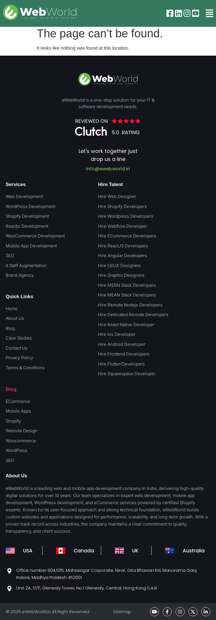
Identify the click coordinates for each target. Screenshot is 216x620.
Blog (11, 389)
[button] (209, 13)
